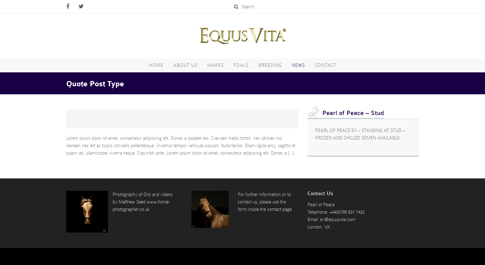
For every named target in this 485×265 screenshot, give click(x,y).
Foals (241, 65)
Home (156, 65)
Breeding (270, 65)
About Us (185, 65)
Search (244, 6)
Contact (325, 65)
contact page (279, 209)
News (298, 65)
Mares (215, 65)
